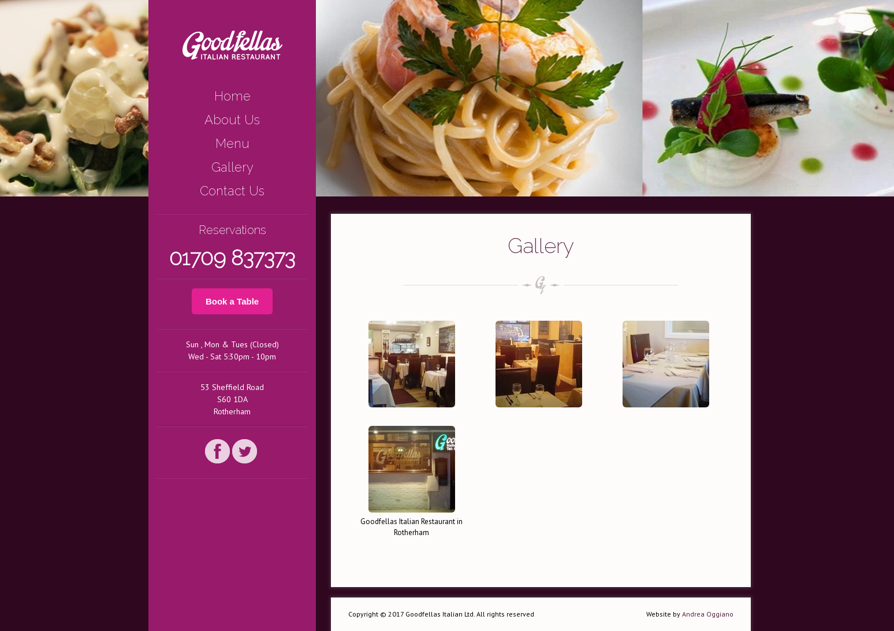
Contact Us (232, 190)
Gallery (232, 167)
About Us (232, 119)
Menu (232, 143)
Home (232, 95)
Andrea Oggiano (707, 614)
